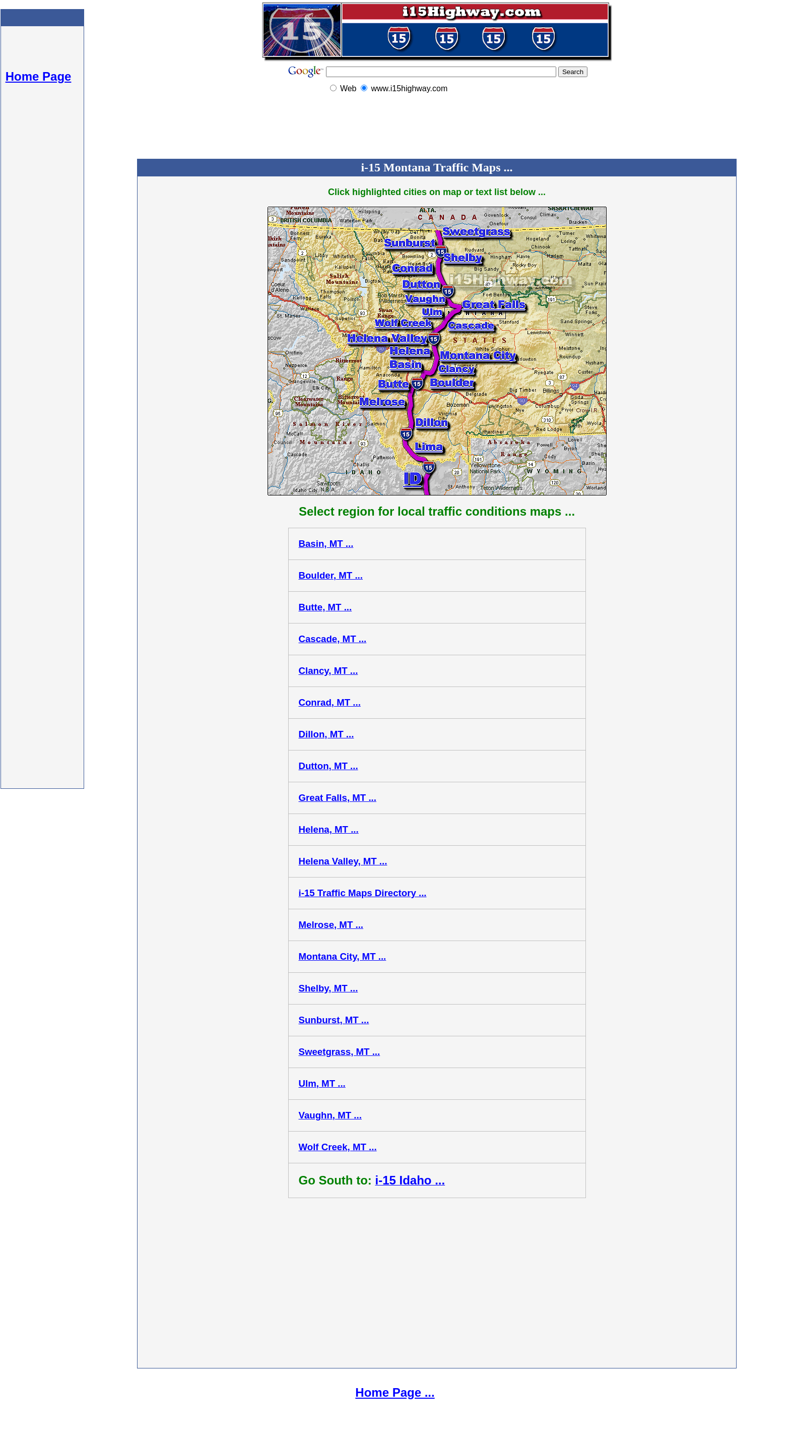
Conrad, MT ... (330, 702)
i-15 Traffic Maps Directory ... (363, 893)
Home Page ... (394, 1392)
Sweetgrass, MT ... (339, 1051)
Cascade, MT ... (333, 639)
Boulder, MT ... (331, 575)
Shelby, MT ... (328, 988)
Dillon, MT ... (326, 734)
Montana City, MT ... (342, 956)
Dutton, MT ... (328, 766)
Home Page (39, 76)
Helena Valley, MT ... (343, 861)
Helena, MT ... (329, 829)
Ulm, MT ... (322, 1083)
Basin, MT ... (326, 543)
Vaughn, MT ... (330, 1115)
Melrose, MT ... (331, 924)
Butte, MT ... (325, 607)
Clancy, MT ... (328, 670)
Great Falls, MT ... (337, 797)
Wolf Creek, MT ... (338, 1147)
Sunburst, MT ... (334, 1020)
